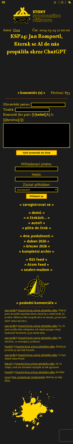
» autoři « (36, 227)
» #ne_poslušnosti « (36, 240)
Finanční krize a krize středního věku (37, 315)
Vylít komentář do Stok (36, 157)
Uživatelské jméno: (16, 104)
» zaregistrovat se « (37, 209)
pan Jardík (10, 315)
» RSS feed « (36, 264)
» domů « (37, 217)
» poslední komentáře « (36, 307)
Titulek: (8, 110)
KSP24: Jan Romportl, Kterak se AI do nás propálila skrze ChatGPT (36, 44)
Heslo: (36, 179)
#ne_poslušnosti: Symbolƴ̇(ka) (28, 381)
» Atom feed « (36, 269)
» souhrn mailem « (36, 274)
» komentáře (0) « (31, 93)
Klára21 (9, 368)
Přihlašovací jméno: (36, 168)
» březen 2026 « (36, 250)
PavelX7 (9, 351)
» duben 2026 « (36, 245)
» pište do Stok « (36, 232)
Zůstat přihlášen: (36, 189)
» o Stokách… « (37, 222)
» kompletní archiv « (36, 256)
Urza (16, 30)
